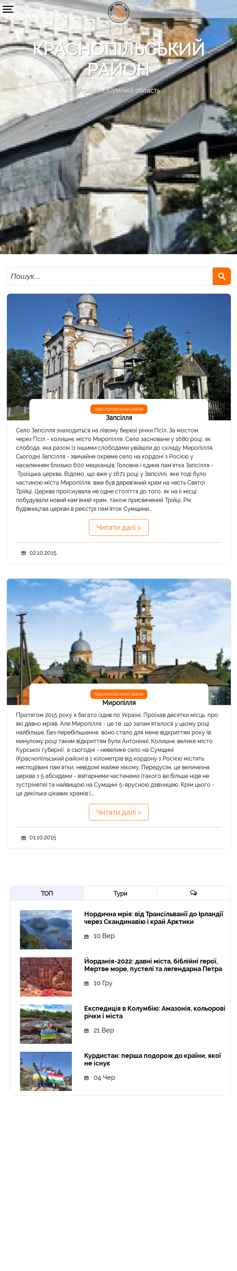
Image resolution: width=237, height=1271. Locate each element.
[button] (8, 9)
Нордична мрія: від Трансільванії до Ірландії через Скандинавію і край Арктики (153, 917)
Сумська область (134, 90)
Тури (120, 893)
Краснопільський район (118, 409)
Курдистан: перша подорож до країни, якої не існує (152, 1059)
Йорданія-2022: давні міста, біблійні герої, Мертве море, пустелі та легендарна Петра (153, 965)
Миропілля (119, 702)
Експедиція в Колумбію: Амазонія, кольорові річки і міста (154, 1012)
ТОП (47, 893)
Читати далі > (119, 527)
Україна (88, 90)
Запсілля (119, 417)
